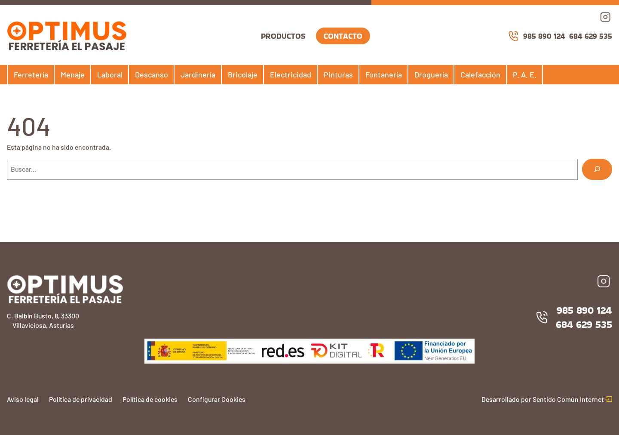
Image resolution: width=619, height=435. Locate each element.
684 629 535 (590, 36)
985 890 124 (536, 36)
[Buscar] (597, 169)
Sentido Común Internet (572, 399)
